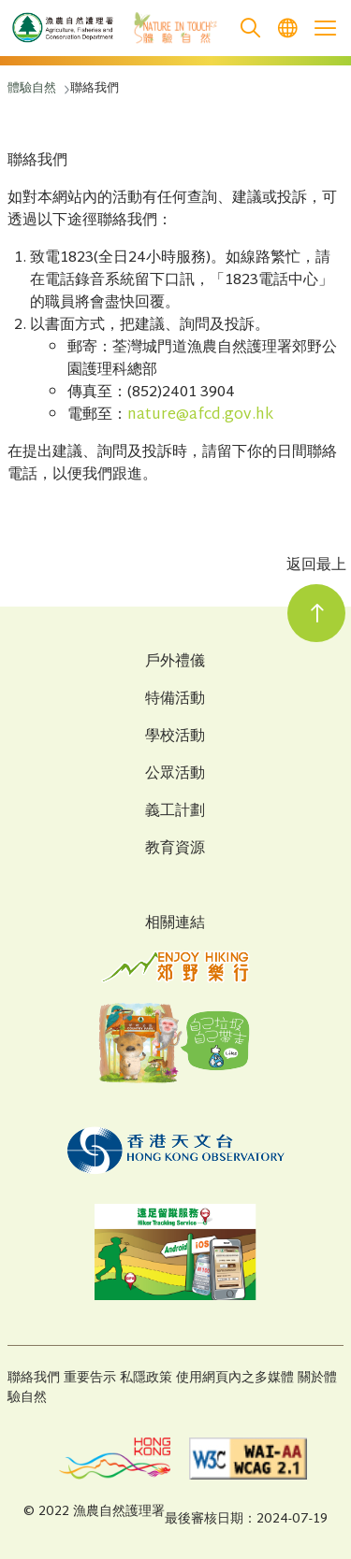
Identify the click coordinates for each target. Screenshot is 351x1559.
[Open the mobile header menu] (325, 28)
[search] (250, 28)
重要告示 (90, 1378)
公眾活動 (175, 775)
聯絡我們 (33, 1378)
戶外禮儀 (175, 662)
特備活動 (175, 700)
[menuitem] (287, 28)
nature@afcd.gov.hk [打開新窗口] (200, 415)
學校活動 (175, 737)
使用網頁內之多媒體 (235, 1378)
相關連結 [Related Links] (175, 923)
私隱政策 (146, 1378)
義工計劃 (175, 812)
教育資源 (175, 849)
